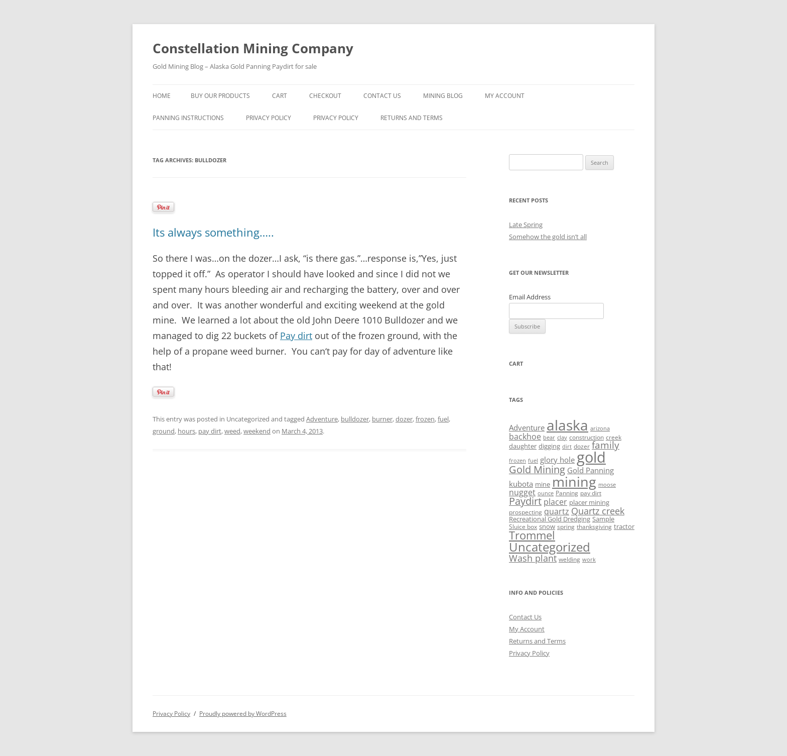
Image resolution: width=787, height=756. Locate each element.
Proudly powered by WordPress (243, 713)
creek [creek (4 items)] (613, 437)
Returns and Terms (411, 118)
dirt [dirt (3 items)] (567, 446)
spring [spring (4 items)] (566, 526)
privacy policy (268, 118)
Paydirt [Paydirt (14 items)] (525, 501)
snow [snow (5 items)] (547, 526)
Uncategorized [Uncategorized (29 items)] (549, 546)
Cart (279, 95)
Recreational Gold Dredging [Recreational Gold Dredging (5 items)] (549, 518)
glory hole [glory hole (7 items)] (557, 460)
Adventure (322, 418)
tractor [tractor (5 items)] (624, 526)
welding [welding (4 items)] (569, 559)
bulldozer (355, 418)
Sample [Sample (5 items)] (603, 518)
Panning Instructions (188, 118)
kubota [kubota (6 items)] (521, 484)
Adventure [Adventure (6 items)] (527, 427)
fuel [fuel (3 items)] (533, 460)
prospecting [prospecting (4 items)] (525, 512)
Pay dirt (296, 336)
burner (382, 418)
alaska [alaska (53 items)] (567, 425)
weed (232, 431)
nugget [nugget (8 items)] (522, 492)
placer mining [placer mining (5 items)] (589, 502)
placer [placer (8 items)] (555, 501)
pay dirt (209, 431)
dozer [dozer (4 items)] (582, 446)
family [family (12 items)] (605, 445)
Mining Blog (443, 95)
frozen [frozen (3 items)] (517, 460)
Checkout (325, 95)
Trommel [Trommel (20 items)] (532, 535)
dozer (404, 418)
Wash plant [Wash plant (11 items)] (533, 558)
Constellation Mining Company (253, 48)
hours (186, 431)
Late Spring (526, 224)
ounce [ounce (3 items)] (546, 493)
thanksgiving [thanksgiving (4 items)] (594, 526)
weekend (257, 431)
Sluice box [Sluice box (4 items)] (523, 526)
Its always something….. (213, 232)
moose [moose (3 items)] (607, 484)
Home (162, 95)
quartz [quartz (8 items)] (556, 511)
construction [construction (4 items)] (586, 437)
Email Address (530, 296)
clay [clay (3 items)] (562, 437)
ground (164, 431)
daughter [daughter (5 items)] (523, 446)
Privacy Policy (335, 118)
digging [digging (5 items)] (549, 446)
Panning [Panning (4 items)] (567, 493)
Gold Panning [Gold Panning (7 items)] (590, 470)
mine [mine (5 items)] (542, 484)
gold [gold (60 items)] (591, 457)
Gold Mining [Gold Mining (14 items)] (537, 469)
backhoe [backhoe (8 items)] (525, 436)
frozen (425, 418)
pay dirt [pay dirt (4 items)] (590, 493)
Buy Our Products (220, 95)
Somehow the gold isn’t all (548, 236)
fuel (443, 418)
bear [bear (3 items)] (549, 437)
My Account (504, 95)
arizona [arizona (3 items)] (600, 428)
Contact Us (382, 95)
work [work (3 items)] (589, 559)
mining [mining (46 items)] (574, 481)
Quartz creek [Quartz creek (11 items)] (597, 511)
